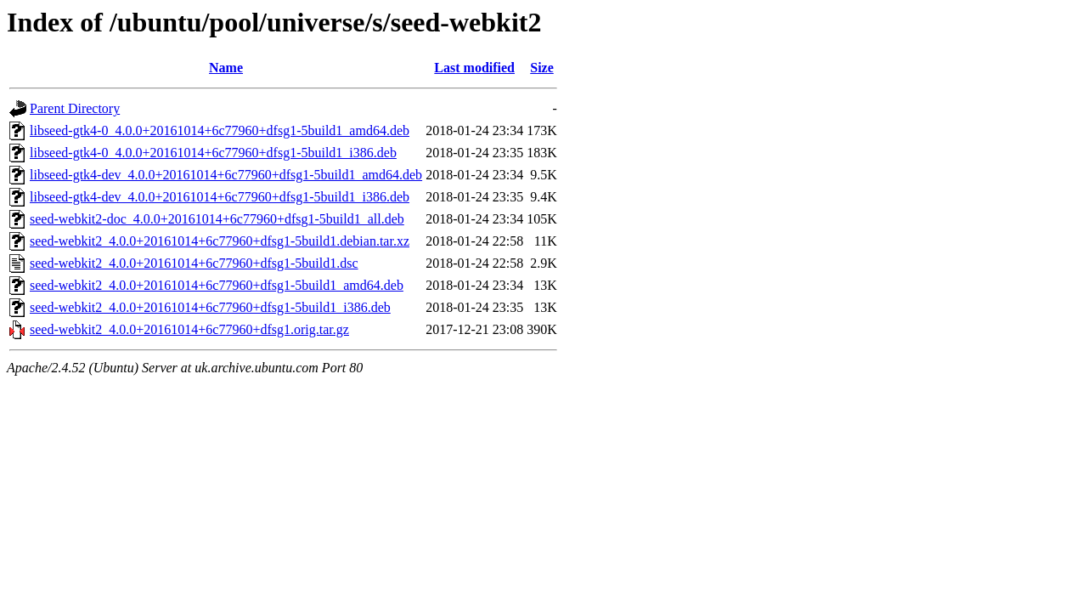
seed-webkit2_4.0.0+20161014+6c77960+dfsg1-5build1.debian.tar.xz (219, 241)
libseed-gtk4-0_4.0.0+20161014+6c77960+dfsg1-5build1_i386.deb (213, 152)
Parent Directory (75, 108)
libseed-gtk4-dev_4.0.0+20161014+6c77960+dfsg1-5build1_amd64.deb (226, 174)
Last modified (474, 67)
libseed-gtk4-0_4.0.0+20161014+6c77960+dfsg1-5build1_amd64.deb (219, 130)
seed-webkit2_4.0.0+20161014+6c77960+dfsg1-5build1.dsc (194, 263)
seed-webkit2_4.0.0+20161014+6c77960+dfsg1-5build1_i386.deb (210, 307)
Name (226, 67)
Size (542, 67)
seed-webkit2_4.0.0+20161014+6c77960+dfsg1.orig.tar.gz (189, 329)
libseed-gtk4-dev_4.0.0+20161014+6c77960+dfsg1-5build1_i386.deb (219, 197)
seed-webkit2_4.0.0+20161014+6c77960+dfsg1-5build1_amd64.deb (216, 285)
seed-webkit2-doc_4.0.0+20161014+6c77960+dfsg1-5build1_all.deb (217, 219)
